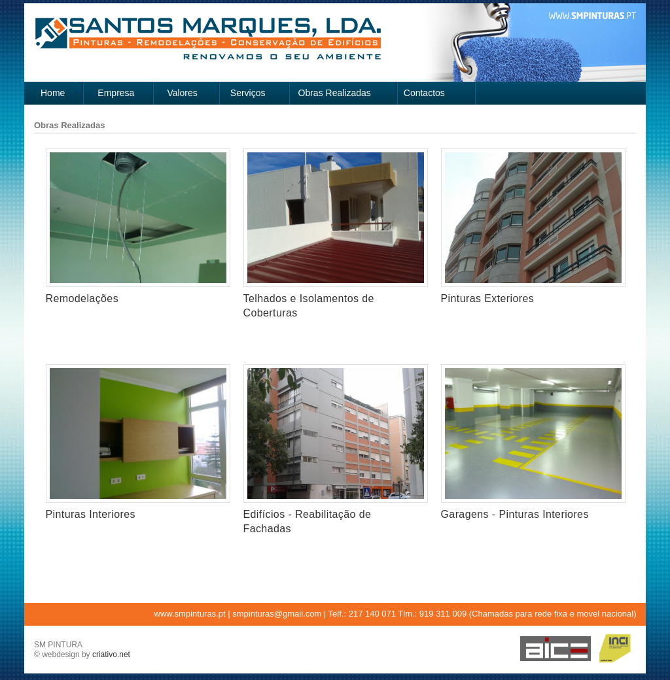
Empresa (115, 93)
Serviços (248, 93)
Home (53, 93)
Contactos (424, 93)
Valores (182, 93)
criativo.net (111, 654)
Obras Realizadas (334, 93)
